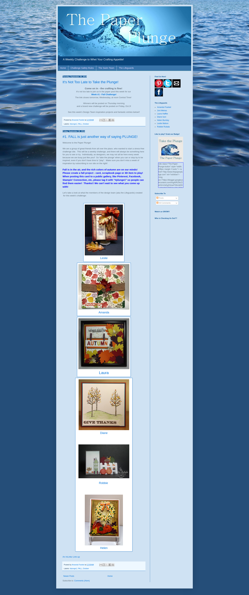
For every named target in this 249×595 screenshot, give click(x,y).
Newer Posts (68, 576)
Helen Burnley (163, 120)
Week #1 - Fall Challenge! (103, 94)
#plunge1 (73, 124)
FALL (80, 124)
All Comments (163, 203)
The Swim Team (106, 68)
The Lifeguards (126, 68)
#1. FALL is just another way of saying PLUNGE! (100, 137)
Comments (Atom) (82, 581)
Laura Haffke (162, 114)
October (86, 124)
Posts (160, 198)
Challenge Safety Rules (82, 68)
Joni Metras (162, 110)
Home (63, 68)
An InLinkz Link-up (71, 557)
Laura (104, 373)
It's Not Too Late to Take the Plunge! (90, 82)
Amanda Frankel (164, 107)
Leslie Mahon (162, 123)
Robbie (104, 483)
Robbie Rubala (163, 127)
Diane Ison (161, 117)
